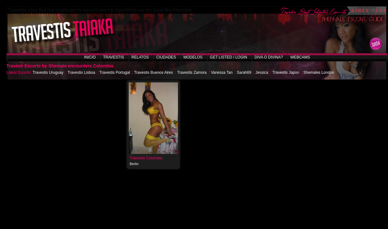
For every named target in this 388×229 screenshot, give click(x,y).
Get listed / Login (228, 57)
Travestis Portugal (114, 72)
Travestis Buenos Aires (153, 72)
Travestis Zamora (192, 72)
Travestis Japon (285, 72)
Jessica (261, 72)
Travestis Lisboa (81, 72)
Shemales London (318, 72)
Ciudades (166, 57)
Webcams (300, 57)
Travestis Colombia (146, 158)
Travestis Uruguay (47, 72)
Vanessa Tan (222, 72)
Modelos (192, 57)
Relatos (140, 57)
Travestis (113, 57)
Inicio (90, 57)
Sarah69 (244, 72)
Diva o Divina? (269, 57)
